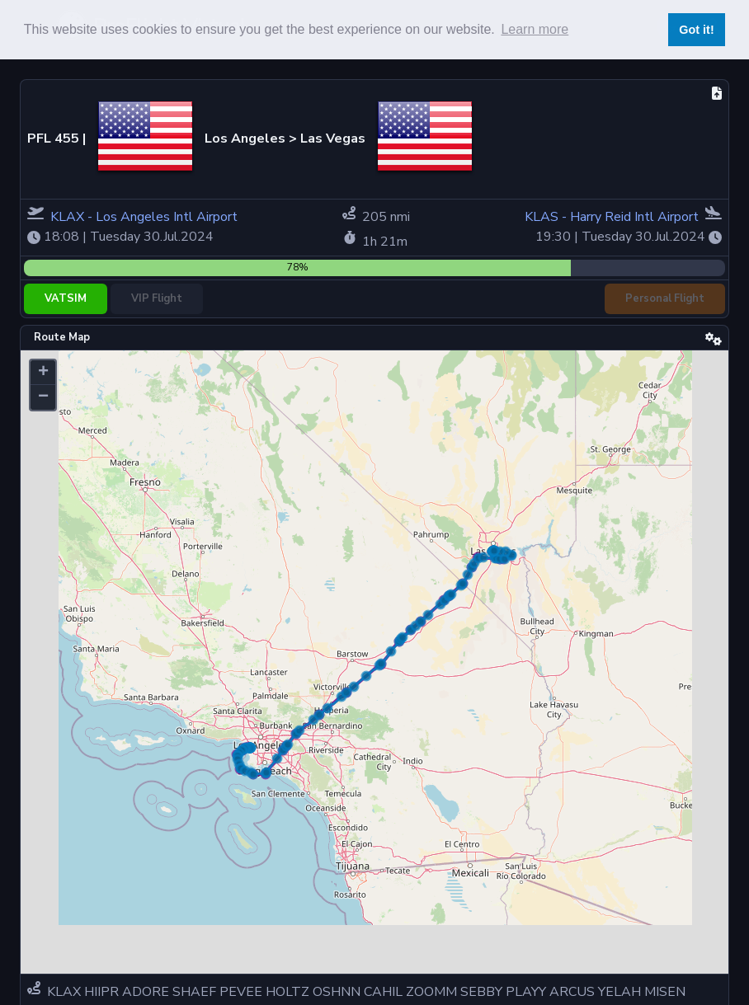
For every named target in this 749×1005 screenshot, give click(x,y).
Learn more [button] (534, 29)
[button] (43, 372)
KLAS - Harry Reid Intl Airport (613, 217)
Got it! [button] (696, 29)
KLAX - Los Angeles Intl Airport (144, 217)
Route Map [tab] (62, 337)
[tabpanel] (374, 662)
